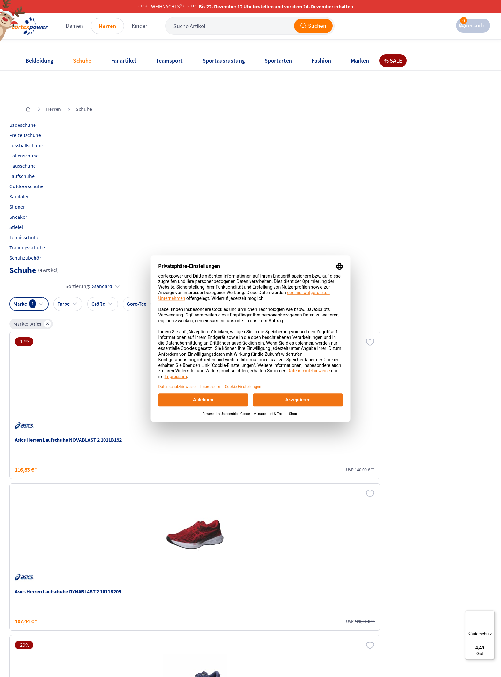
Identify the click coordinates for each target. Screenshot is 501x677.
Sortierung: (448, 120)
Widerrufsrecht (270, 602)
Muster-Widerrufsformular (282, 614)
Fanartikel (123, 60)
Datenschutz (190, 607)
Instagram (341, 583)
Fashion (321, 60)
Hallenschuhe (39, 129)
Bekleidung (39, 60)
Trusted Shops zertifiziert (367, 658)
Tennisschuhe (40, 211)
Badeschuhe (38, 98)
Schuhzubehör (41, 231)
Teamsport (169, 60)
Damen (105, 31)
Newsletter (36, 607)
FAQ (29, 583)
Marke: (124, 136)
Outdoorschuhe (42, 160)
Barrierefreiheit (194, 619)
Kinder (171, 31)
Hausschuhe (38, 139)
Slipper (33, 180)
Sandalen (35, 170)
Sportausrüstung (224, 60)
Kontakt (33, 595)
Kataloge (110, 607)
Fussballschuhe (41, 119)
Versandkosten (117, 583)
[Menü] (491, 614)
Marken (360, 60)
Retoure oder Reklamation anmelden (282, 586)
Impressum (189, 583)
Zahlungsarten (117, 595)
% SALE (393, 60)
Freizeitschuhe (41, 109)
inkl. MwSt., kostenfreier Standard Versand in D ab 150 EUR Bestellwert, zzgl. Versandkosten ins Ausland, (152, 518)
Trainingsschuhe (43, 221)
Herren (138, 32)
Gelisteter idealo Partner (450, 658)
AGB (181, 595)
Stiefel (32, 201)
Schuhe (82, 60)
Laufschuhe (37, 150)
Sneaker (34, 190)
